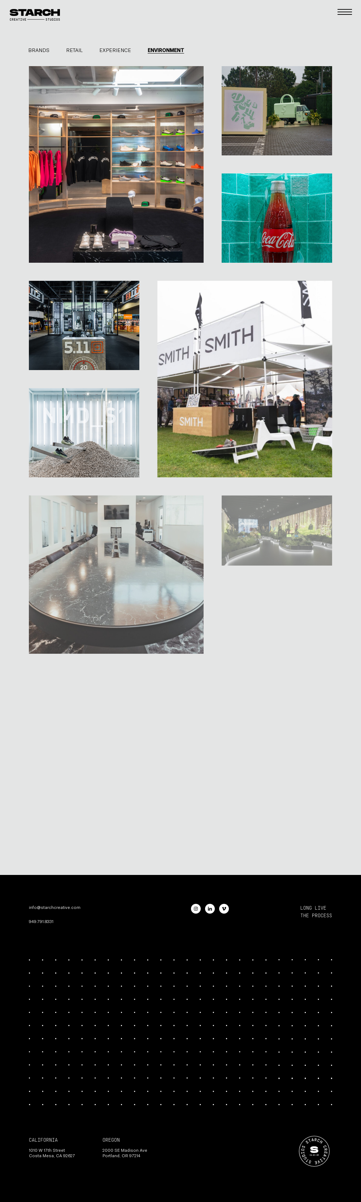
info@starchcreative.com (55, 907)
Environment (166, 50)
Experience (115, 50)
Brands (38, 50)
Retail (74, 50)
